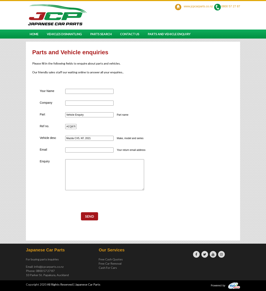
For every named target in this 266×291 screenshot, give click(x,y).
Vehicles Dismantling (64, 34)
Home (34, 34)
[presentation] (89, 203)
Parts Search (101, 34)
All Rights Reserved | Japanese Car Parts (73, 284)
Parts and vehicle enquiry (169, 34)
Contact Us (129, 34)
